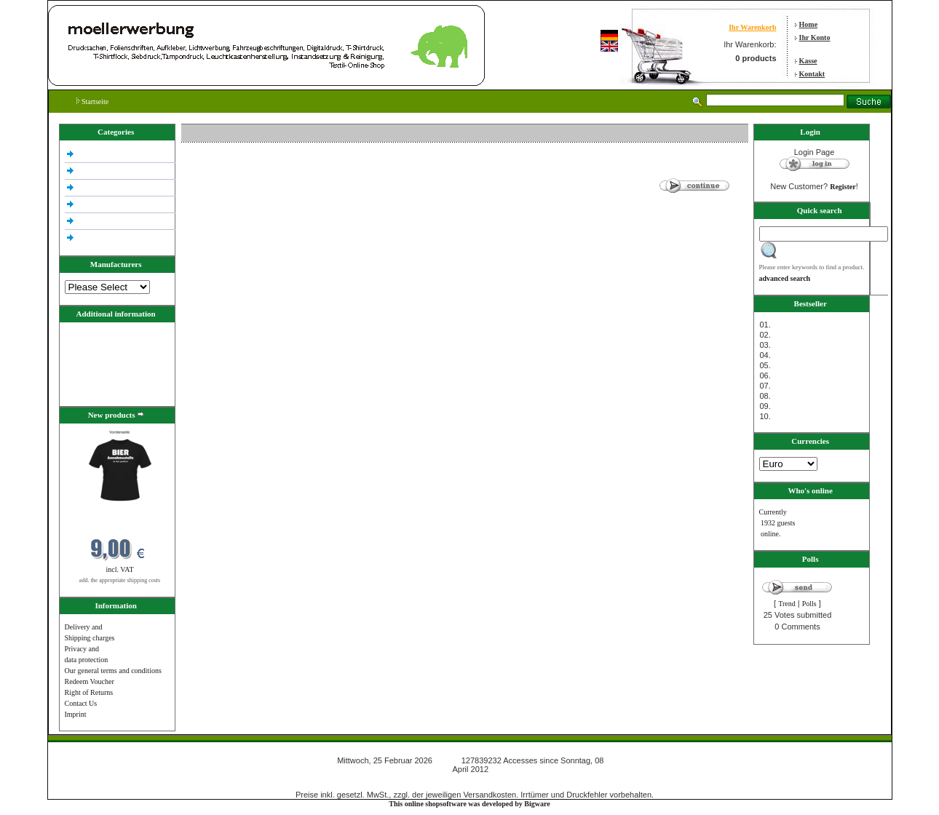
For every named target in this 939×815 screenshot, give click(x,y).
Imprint (76, 714)
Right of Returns (89, 692)
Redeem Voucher (89, 681)
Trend (787, 604)
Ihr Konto (815, 37)
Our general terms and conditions (113, 671)
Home (808, 24)
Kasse (808, 61)
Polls (809, 604)
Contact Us (81, 703)
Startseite (92, 102)
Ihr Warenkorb (752, 27)
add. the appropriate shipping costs (119, 580)
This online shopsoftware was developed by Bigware (469, 804)
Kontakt (812, 74)
